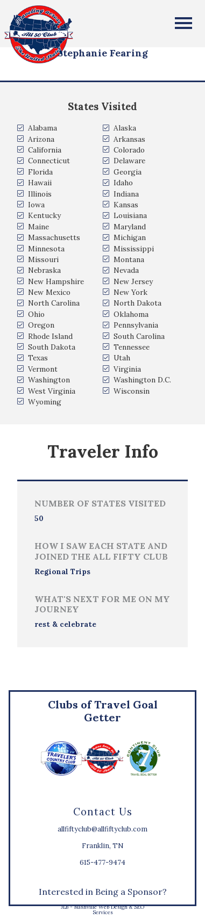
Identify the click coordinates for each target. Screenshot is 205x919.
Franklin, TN (102, 845)
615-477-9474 (102, 862)
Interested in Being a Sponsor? (103, 891)
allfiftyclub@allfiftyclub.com (102, 829)
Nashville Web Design (101, 906)
